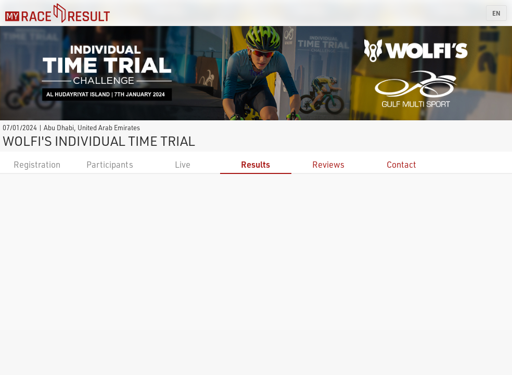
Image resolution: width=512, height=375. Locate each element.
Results (255, 164)
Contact (401, 164)
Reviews (328, 164)
